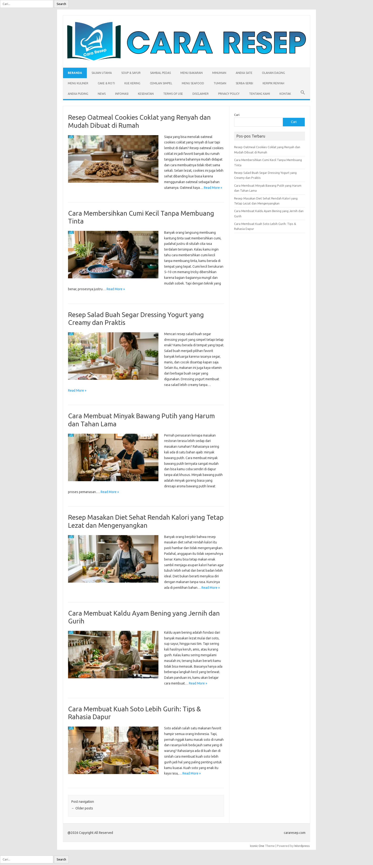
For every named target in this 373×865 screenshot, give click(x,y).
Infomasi (121, 93)
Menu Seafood (193, 83)
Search (61, 4)
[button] (303, 94)
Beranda (75, 72)
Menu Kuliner (78, 83)
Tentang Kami (259, 93)
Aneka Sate (244, 72)
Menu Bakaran (191, 72)
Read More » (213, 188)
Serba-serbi (244, 83)
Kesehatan (146, 93)
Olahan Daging (273, 72)
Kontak (285, 93)
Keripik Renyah (273, 83)
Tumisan (220, 83)
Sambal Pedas (160, 72)
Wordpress (302, 845)
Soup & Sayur (131, 72)
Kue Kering (132, 83)
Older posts (82, 808)
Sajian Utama (102, 72)
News (102, 93)
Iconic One (257, 845)
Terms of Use (173, 93)
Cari (237, 114)
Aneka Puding (78, 93)
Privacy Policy (229, 93)
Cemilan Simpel (161, 83)
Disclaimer (200, 93)
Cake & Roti (106, 83)
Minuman (219, 72)
